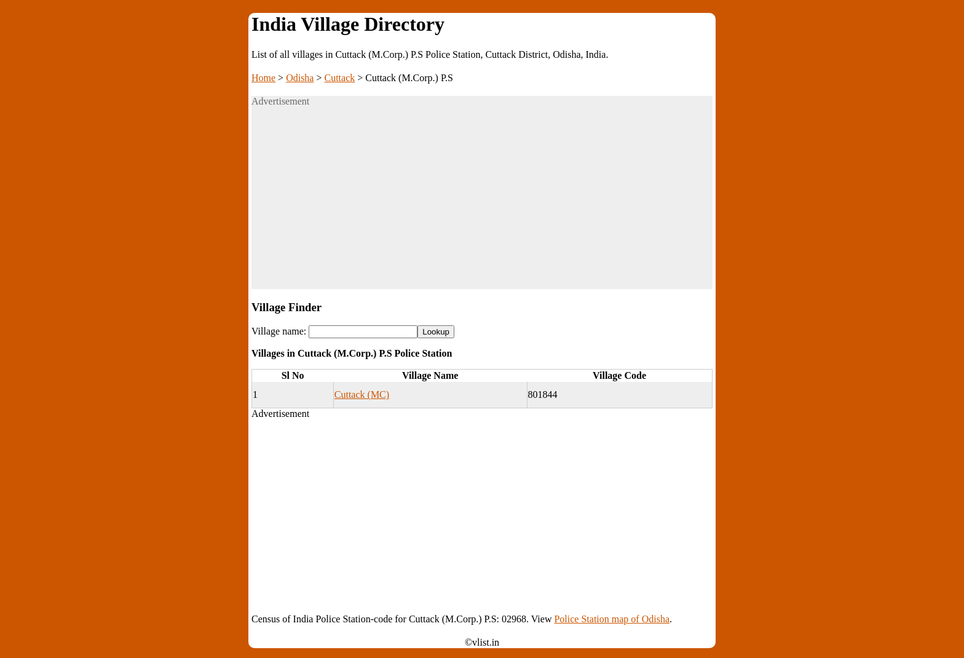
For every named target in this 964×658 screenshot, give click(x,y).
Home (263, 78)
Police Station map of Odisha (612, 619)
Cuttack (340, 78)
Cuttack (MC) (361, 394)
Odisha (300, 78)
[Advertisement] (482, 203)
